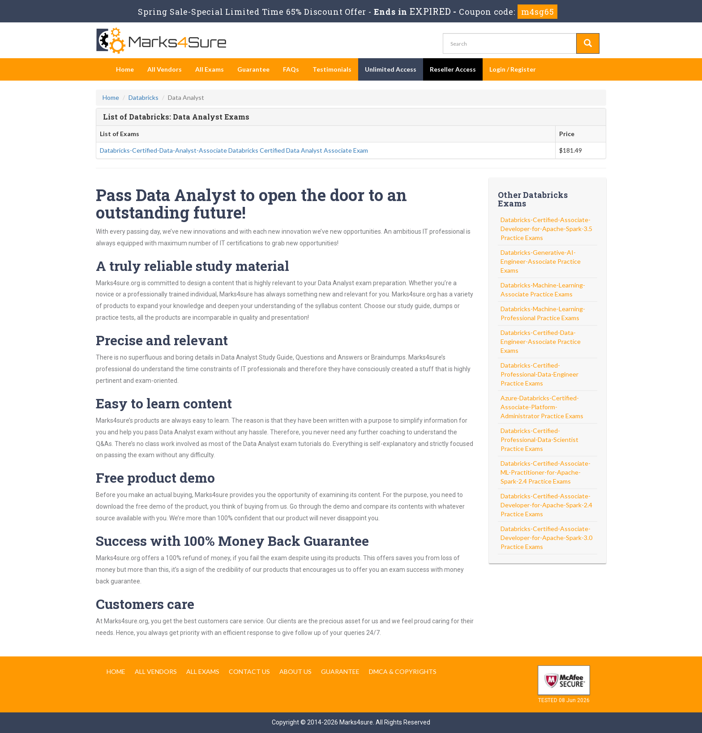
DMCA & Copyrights (403, 671)
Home (125, 69)
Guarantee (253, 69)
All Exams (209, 69)
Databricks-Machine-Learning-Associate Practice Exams (543, 289)
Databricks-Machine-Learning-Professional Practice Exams (543, 313)
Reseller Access (453, 69)
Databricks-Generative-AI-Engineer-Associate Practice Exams (541, 261)
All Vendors (164, 69)
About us (295, 671)
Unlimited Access (390, 69)
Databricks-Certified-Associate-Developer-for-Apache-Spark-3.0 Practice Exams (546, 537)
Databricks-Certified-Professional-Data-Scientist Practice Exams (539, 439)
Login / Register (512, 69)
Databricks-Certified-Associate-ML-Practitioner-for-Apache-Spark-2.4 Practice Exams (546, 472)
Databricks (143, 97)
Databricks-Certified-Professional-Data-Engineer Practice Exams (539, 374)
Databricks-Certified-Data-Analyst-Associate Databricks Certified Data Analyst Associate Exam (234, 150)
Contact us (249, 671)
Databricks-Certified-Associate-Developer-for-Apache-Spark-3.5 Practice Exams (546, 228)
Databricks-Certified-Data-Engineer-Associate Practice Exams (541, 341)
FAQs (291, 69)
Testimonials (331, 69)
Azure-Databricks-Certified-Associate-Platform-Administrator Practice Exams (542, 407)
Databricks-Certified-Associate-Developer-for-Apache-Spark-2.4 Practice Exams (546, 505)
